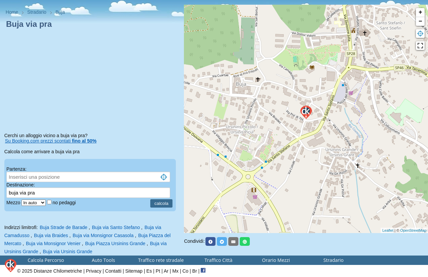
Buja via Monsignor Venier (53, 243)
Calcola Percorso (46, 260)
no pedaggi (64, 202)
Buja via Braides (51, 235)
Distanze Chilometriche (58, 271)
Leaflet (387, 230)
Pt (158, 271)
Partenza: (16, 169)
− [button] (420, 21)
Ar (166, 271)
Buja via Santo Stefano (116, 227)
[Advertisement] (92, 82)
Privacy (94, 271)
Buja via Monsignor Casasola (103, 235)
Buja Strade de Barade (63, 227)
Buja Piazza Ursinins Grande (115, 243)
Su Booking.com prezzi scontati (50, 141)
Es (149, 271)
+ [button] (420, 12)
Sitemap (134, 271)
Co (185, 271)
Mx (175, 271)
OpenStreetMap (413, 230)
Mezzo (14, 202)
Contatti (113, 271)
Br (194, 271)
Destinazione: (20, 184)
